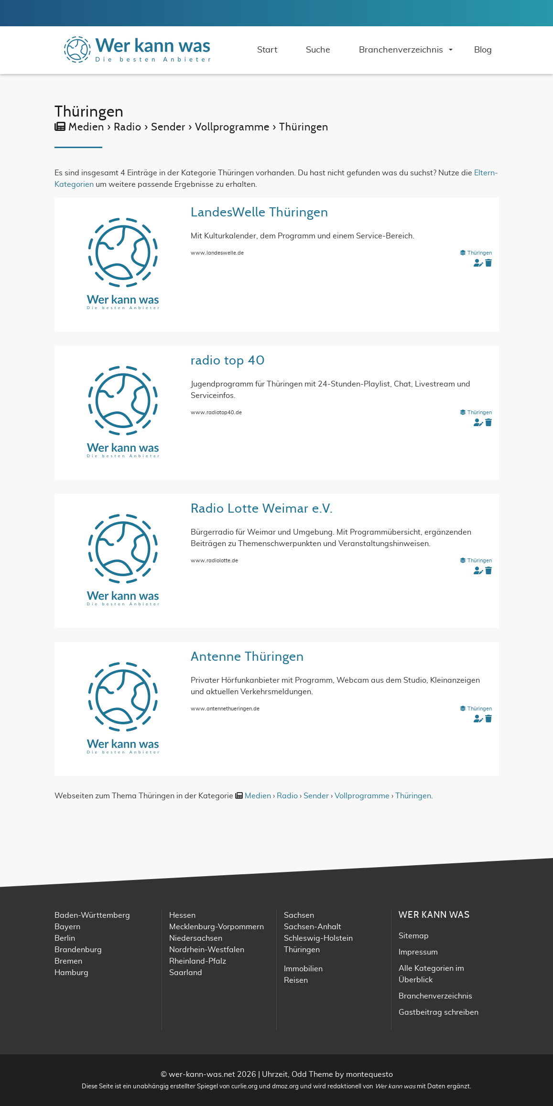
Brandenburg (78, 950)
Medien (258, 796)
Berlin (64, 938)
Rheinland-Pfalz (197, 961)
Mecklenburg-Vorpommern (216, 927)
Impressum (418, 952)
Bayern (67, 927)
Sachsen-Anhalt (312, 927)
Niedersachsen (195, 938)
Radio (287, 796)
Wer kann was (395, 1087)
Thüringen (476, 253)
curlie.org (244, 1087)
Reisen (296, 980)
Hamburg (71, 973)
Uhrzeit (275, 1074)
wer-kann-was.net (202, 1074)
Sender (316, 796)
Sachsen (299, 915)
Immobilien (303, 969)
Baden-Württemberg (92, 915)
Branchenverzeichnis (435, 996)
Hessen (182, 915)
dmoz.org (285, 1087)
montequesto (369, 1074)
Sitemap (414, 936)
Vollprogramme (362, 796)
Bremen (68, 961)
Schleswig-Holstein (318, 938)
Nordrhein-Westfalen (206, 950)
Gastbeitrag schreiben (438, 1012)
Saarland (185, 973)
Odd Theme (312, 1074)
